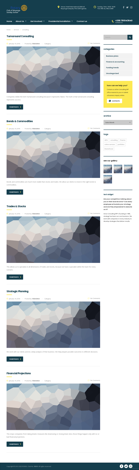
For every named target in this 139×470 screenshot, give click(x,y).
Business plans (112, 56)
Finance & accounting (115, 62)
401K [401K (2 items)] (106, 140)
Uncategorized (112, 73)
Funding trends (112, 67)
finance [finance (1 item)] (122, 140)
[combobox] (118, 122)
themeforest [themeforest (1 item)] (109, 149)
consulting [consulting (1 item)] (113, 140)
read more (15, 107)
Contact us (82, 21)
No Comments (94, 43)
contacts (114, 101)
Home (9, 21)
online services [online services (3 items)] (110, 144)
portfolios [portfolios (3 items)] (121, 144)
